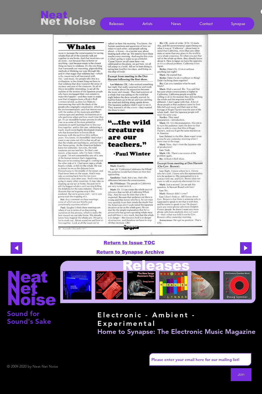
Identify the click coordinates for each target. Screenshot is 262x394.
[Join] (241, 374)
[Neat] (58, 14)
